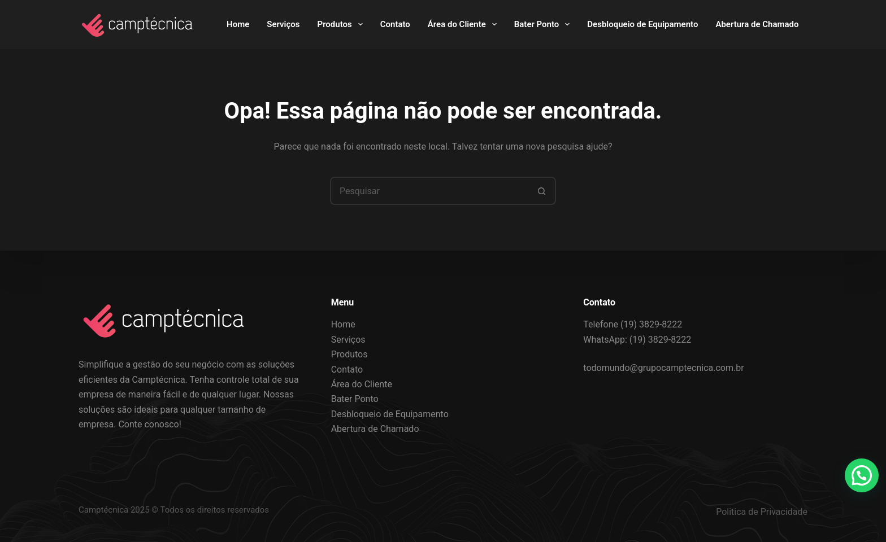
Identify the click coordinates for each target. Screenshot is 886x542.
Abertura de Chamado (756, 24)
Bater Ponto (544, 24)
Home (238, 24)
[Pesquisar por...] (429, 191)
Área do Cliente (464, 24)
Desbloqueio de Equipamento (642, 24)
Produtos (342, 24)
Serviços (283, 24)
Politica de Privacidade (761, 511)
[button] (862, 475)
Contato (395, 24)
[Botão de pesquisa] (542, 191)
